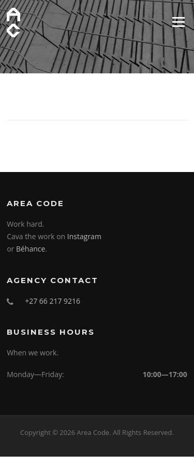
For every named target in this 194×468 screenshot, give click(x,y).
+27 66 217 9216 (52, 301)
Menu (178, 21)
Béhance (30, 249)
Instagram (84, 236)
